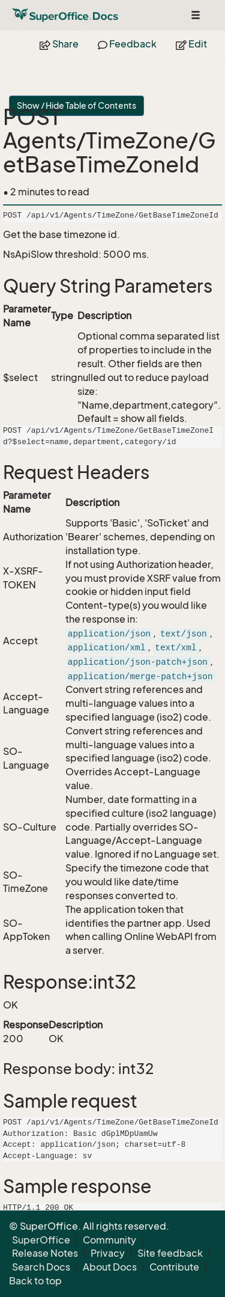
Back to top (35, 1281)
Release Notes (45, 1253)
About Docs (110, 1267)
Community (109, 1240)
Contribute (174, 1267)
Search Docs (41, 1267)
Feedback (127, 44)
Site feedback (170, 1253)
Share (59, 44)
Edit (191, 44)
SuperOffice (41, 1240)
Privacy (108, 1253)
